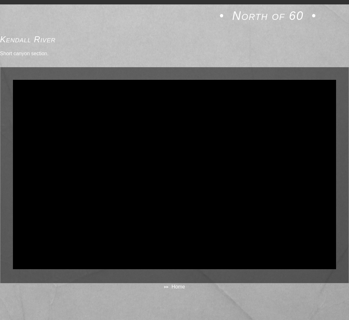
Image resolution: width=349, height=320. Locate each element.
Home (178, 286)
